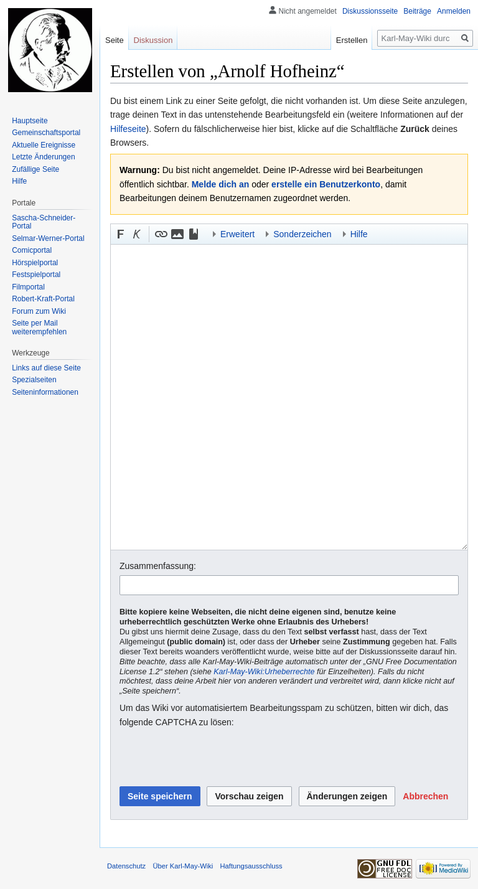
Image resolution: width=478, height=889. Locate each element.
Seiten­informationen (45, 392)
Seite (114, 40)
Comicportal (32, 250)
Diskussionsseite (370, 11)
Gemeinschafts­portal (46, 132)
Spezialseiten (34, 379)
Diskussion (153, 40)
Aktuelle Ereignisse (43, 145)
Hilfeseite (128, 129)
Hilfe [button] (359, 234)
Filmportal (28, 287)
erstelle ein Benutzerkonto (325, 184)
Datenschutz (126, 866)
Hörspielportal (35, 262)
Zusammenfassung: (158, 566)
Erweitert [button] (237, 234)
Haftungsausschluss (251, 866)
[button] (121, 234)
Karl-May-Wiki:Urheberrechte (263, 671)
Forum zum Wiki (39, 311)
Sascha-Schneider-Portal (43, 222)
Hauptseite (29, 120)
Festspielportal (36, 274)
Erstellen (352, 40)
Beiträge (417, 11)
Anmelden (454, 11)
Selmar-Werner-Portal (48, 238)
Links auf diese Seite (46, 368)
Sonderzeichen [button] (302, 234)
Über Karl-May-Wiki (182, 866)
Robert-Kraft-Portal (43, 298)
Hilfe (19, 181)
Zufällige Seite (35, 169)
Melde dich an (221, 184)
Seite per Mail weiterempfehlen (39, 327)
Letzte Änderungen (43, 157)
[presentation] (214, 757)
